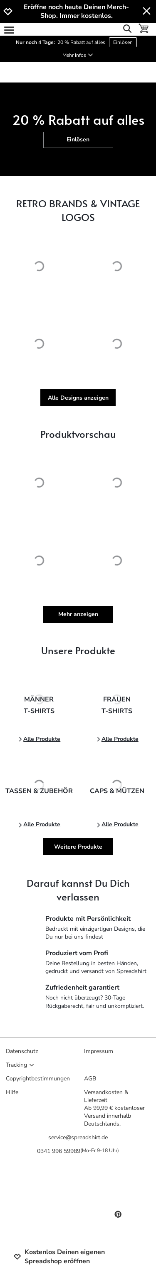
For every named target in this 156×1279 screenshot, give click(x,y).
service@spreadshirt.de (78, 1137)
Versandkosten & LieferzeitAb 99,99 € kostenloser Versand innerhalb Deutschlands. (114, 1108)
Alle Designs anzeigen (78, 398)
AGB (90, 1078)
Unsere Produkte (78, 650)
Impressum (98, 1051)
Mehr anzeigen (78, 614)
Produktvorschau (78, 434)
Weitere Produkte (78, 847)
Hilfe (12, 1092)
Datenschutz (22, 1051)
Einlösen (123, 42)
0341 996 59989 (78, 1151)
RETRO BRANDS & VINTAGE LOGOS (78, 210)
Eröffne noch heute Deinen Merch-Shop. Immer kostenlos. (76, 11)
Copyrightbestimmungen (38, 1078)
